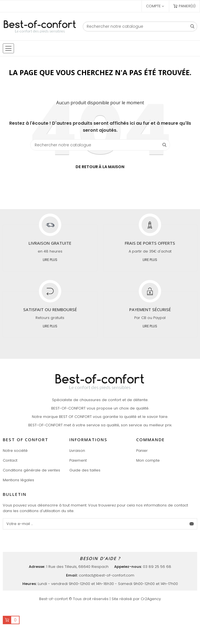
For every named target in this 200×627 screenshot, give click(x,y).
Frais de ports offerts (150, 243)
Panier (142, 450)
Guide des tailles (84, 470)
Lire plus (50, 259)
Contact (10, 460)
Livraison (77, 450)
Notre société (15, 450)
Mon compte (148, 460)
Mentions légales (18, 480)
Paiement (78, 460)
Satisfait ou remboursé (50, 309)
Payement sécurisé (150, 309)
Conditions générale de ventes (31, 470)
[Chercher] (140, 26)
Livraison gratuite (50, 243)
